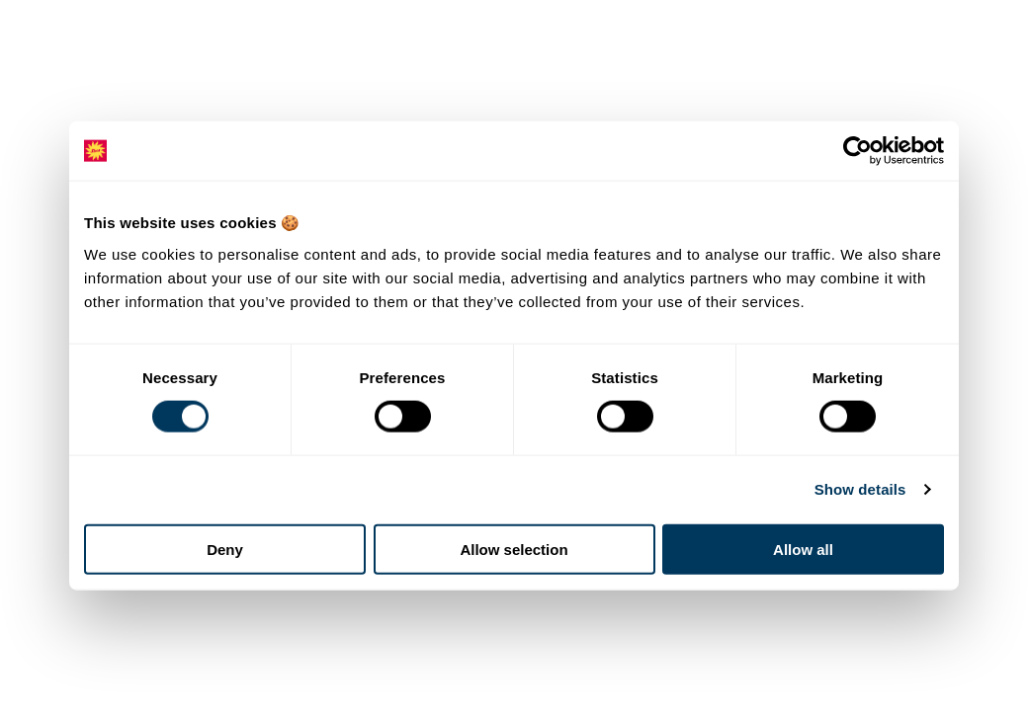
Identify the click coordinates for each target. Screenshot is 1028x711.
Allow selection (513, 548)
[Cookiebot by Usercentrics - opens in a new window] (857, 151)
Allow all (803, 548)
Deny (225, 548)
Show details (860, 489)
